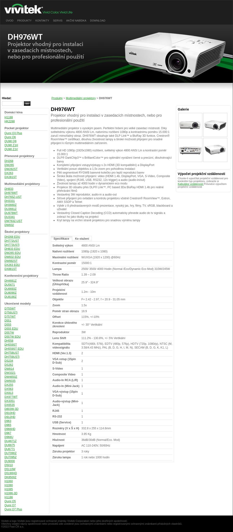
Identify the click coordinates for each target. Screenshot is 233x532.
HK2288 (9, 121)
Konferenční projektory (21, 275)
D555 (7, 324)
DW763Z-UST (13, 221)
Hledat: (7, 98)
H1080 (8, 485)
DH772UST (11, 241)
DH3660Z (10, 205)
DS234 (8, 360)
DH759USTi (12, 356)
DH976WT (11, 193)
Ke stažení (82, 238)
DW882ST (10, 261)
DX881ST (10, 269)
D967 (7, 433)
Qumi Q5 (10, 501)
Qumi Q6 (10, 137)
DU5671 (9, 284)
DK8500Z (10, 477)
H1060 (8, 481)
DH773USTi (12, 245)
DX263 (8, 173)
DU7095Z (10, 457)
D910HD (9, 413)
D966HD (9, 429)
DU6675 (9, 445)
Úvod (9, 20)
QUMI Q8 (10, 141)
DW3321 (10, 373)
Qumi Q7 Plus (13, 509)
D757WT (10, 316)
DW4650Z (10, 377)
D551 (7, 320)
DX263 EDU (12, 265)
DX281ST (10, 177)
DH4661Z (10, 280)
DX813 (8, 393)
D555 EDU (11, 328)
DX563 (8, 389)
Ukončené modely (17, 303)
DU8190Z (10, 296)
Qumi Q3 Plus (13, 133)
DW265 (9, 165)
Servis (57, 20)
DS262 (8, 364)
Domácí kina (13, 112)
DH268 (8, 161)
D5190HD (10, 473)
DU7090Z (10, 453)
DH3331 (9, 201)
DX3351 (9, 401)
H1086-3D (10, 493)
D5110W (10, 469)
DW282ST (10, 169)
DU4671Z (10, 441)
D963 (7, 421)
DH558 (8, 340)
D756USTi (10, 312)
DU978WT (11, 213)
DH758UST (11, 352)
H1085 (8, 489)
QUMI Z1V (11, 149)
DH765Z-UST (13, 197)
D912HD (9, 417)
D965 (7, 425)
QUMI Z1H (11, 145)
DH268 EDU (12, 236)
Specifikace (61, 238)
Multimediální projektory (22, 184)
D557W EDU (12, 336)
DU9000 (9, 461)
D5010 (8, 465)
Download (98, 20)
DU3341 (9, 217)
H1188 (8, 117)
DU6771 (9, 449)
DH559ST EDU (14, 348)
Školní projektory (17, 232)
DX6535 (9, 405)
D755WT (10, 308)
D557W (9, 332)
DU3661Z (10, 209)
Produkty (24, 20)
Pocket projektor (16, 128)
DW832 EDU (12, 257)
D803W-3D (11, 409)
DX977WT (10, 397)
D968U (8, 437)
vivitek (41, 8)
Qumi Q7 (10, 505)
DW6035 (10, 381)
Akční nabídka (76, 20)
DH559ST (10, 344)
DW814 (9, 368)
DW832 (9, 225)
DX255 (8, 385)
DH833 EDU (12, 249)
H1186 (8, 497)
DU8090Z (10, 292)
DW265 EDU (12, 253)
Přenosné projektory (19, 156)
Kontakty (42, 20)
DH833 (8, 189)
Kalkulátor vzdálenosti (191, 184)
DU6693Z (10, 288)
